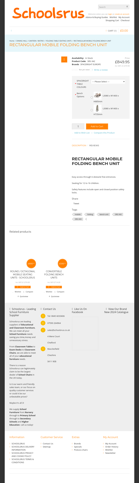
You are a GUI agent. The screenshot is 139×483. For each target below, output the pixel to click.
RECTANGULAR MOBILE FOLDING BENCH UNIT (92, 41)
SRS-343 (78, 219)
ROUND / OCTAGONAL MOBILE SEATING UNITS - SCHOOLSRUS (22, 274)
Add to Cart (97, 126)
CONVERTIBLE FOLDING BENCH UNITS (54, 274)
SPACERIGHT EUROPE (90, 64)
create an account (122, 14)
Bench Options (80, 95)
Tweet (76, 203)
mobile (78, 214)
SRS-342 (118, 214)
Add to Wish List (82, 132)
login (110, 14)
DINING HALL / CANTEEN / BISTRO (30, 41)
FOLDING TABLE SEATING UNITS (59, 41)
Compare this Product (104, 132)
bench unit (104, 214)
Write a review (100, 69)
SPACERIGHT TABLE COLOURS (83, 83)
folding (90, 214)
